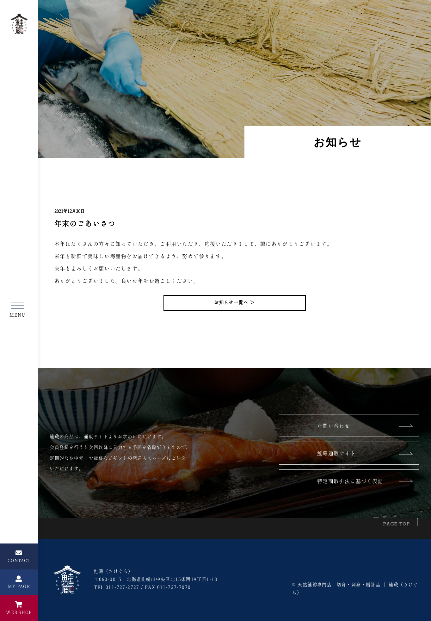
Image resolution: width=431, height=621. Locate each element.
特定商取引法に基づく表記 (350, 481)
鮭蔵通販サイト (336, 453)
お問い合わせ (333, 426)
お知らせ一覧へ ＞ (234, 302)
